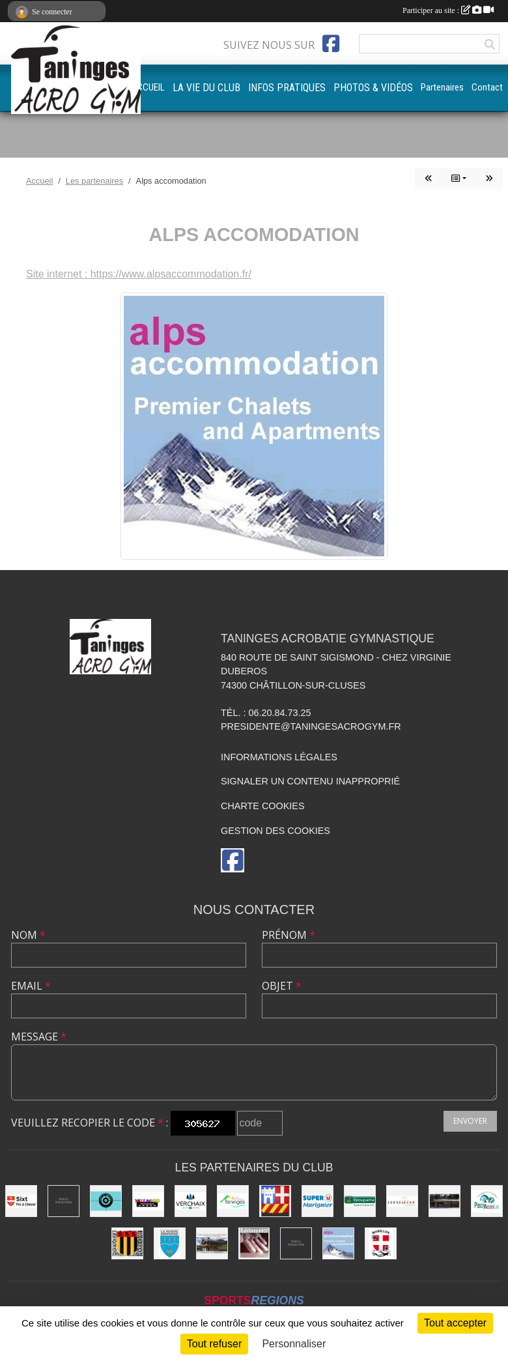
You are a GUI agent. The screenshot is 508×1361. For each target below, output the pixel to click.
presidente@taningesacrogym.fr (311, 726)
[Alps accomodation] (338, 1243)
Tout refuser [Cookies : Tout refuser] (214, 1343)
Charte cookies (262, 806)
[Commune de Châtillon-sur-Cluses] (275, 1201)
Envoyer (470, 1120)
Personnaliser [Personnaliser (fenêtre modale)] (294, 1343)
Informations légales (279, 757)
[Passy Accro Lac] (487, 1201)
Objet (282, 986)
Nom (28, 935)
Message (38, 1036)
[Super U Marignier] (317, 1201)
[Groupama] (360, 1201)
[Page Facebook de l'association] (330, 43)
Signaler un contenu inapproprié (310, 781)
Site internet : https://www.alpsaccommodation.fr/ (138, 273)
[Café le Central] (106, 1201)
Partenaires (442, 87)
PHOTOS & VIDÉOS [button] (373, 87)
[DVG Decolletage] (296, 1243)
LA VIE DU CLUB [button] (206, 87)
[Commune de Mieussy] (127, 1243)
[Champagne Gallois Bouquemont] (63, 1201)
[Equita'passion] (444, 1201)
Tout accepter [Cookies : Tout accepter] (455, 1322)
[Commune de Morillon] (381, 1243)
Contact (487, 87)
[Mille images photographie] (148, 1201)
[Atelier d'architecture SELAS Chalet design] (212, 1243)
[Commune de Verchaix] (190, 1201)
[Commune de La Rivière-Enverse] (170, 1243)
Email (31, 986)
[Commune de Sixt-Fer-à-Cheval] (21, 1201)
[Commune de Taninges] (233, 1201)
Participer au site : (448, 10)
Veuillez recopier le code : (89, 1122)
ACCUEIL (148, 87)
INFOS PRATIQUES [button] (287, 87)
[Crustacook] (402, 1201)
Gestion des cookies (275, 830)
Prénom (288, 935)
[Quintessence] (254, 1243)
